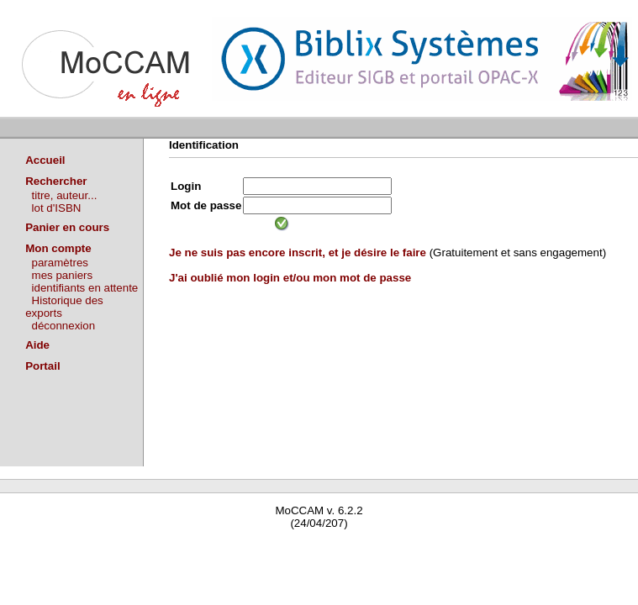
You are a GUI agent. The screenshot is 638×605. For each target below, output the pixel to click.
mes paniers (62, 275)
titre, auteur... (65, 195)
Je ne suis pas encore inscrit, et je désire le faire (297, 252)
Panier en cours (67, 227)
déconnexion (64, 325)
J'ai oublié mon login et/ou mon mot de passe (290, 277)
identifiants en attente (85, 287)
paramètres (60, 262)
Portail (42, 366)
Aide (37, 345)
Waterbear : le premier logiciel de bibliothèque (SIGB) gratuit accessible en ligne (198, 547)
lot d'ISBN (57, 208)
